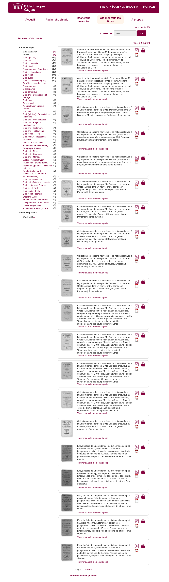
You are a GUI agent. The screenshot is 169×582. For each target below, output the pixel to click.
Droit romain (28, 100)
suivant (146, 43)
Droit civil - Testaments (33, 128)
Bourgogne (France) (32, 148)
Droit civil (27, 60)
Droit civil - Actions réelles (34, 120)
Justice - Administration (33, 160)
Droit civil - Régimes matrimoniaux (32, 123)
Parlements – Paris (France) (36, 208)
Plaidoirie (27, 139)
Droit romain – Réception (34, 137)
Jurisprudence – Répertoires (36, 202)
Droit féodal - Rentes (32, 194)
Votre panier (141, 27)
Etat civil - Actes (30, 197)
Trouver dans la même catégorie (92, 70)
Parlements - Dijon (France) (35, 163)
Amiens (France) (30, 176)
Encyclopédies (29, 103)
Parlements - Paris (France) (35, 145)
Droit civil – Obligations (33, 131)
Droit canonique (30, 92)
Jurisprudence (29, 86)
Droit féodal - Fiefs (31, 191)
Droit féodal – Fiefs (31, 134)
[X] (54, 51)
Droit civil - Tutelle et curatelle (36, 182)
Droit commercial (30, 63)
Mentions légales (78, 575)
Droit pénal (28, 66)
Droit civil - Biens (30, 151)
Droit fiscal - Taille (31, 188)
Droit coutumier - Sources (34, 185)
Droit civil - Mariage (32, 157)
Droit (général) (29, 57)
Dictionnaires (29, 89)
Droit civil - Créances (32, 154)
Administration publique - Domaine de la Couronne (34, 172)
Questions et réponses (33, 142)
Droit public (28, 78)
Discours (27, 111)
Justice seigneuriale (32, 205)
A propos (137, 19)
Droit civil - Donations (32, 179)
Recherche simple (57, 19)
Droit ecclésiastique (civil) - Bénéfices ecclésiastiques (35, 82)
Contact (93, 575)
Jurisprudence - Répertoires (35, 69)
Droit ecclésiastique (32, 72)
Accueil (30, 19)
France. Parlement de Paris (35, 200)
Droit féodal (28, 75)
